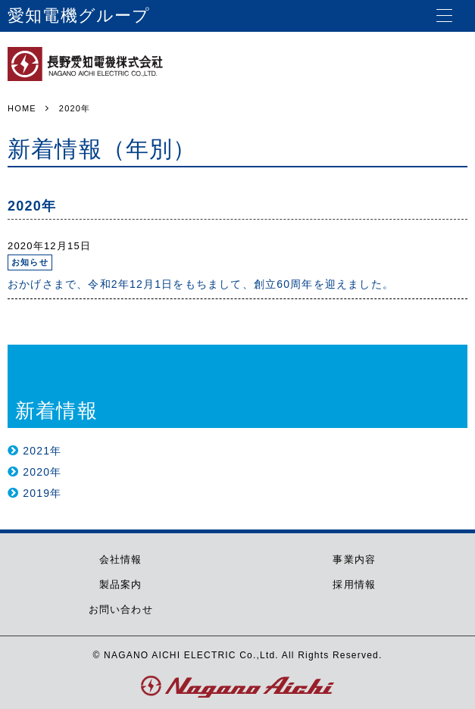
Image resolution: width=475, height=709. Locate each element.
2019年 (42, 493)
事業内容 (354, 559)
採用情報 (354, 584)
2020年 (42, 472)
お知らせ (29, 262)
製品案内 (120, 584)
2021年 (42, 451)
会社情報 (120, 559)
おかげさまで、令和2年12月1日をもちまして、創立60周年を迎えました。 (201, 284)
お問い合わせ (121, 609)
